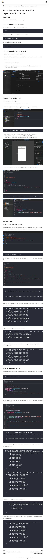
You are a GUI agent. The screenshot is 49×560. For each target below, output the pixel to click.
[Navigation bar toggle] (46, 2)
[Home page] (4, 6)
